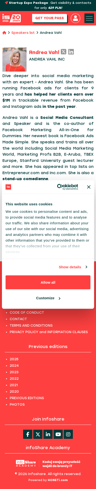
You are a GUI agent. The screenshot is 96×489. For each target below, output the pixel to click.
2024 (14, 366)
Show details (70, 267)
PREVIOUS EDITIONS (27, 398)
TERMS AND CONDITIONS (31, 326)
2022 (14, 379)
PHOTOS (17, 405)
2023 (14, 372)
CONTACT (18, 319)
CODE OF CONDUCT (27, 313)
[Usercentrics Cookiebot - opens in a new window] (58, 187)
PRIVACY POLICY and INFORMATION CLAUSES (49, 332)
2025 (14, 359)
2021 (14, 385)
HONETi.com (58, 480)
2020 (14, 392)
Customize (48, 298)
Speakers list (23, 33)
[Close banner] (88, 187)
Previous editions (48, 346)
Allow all (48, 282)
